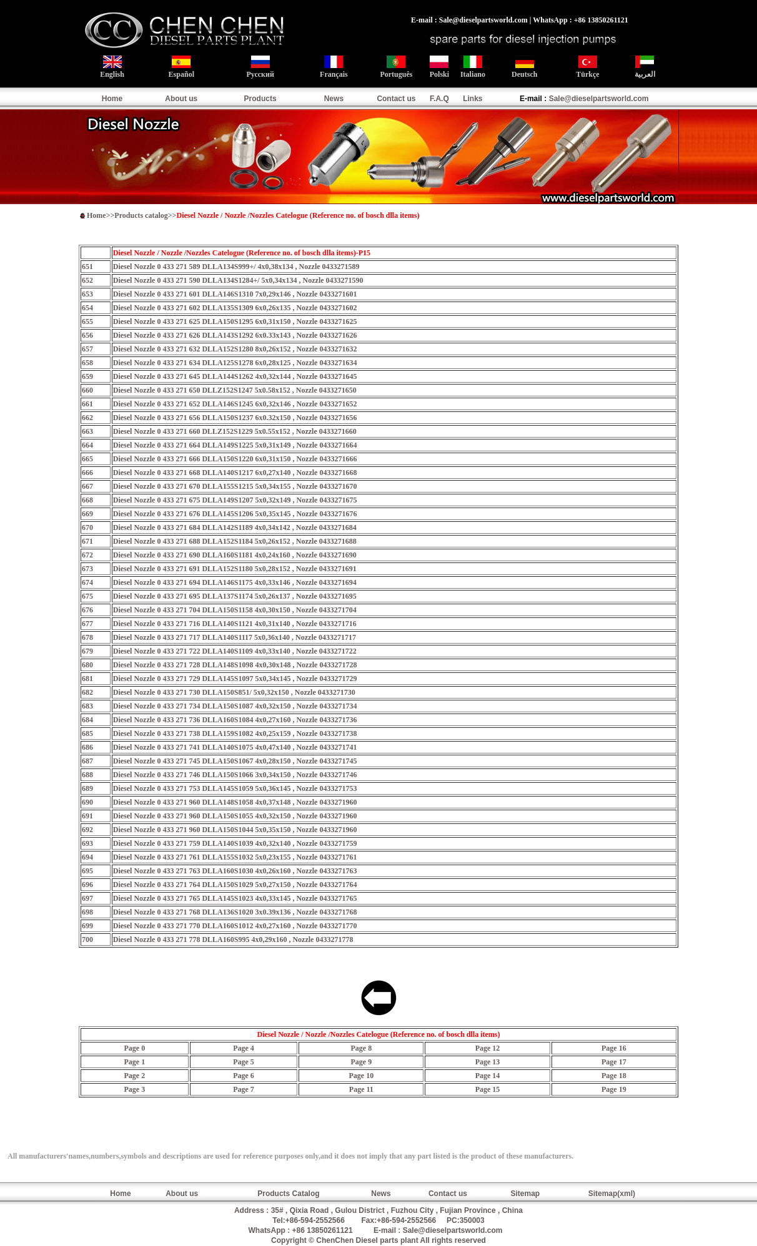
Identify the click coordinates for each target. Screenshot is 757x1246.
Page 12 (487, 1048)
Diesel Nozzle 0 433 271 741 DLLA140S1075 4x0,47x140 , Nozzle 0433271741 (235, 747)
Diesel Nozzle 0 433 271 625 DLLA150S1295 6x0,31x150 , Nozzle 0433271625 (235, 321)
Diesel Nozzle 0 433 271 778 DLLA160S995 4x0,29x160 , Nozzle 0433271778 (233, 939)
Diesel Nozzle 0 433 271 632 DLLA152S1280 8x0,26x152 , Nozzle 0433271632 (235, 349)
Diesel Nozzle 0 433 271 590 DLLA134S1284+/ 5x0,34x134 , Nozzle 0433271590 (238, 280)
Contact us (396, 98)
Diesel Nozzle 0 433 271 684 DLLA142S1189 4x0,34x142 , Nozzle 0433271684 (235, 527)
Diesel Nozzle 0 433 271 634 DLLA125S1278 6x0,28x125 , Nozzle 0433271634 (235, 362)
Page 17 (613, 1061)
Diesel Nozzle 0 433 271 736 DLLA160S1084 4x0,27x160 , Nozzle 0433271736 (235, 719)
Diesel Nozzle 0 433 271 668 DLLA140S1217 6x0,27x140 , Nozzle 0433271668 (235, 472)
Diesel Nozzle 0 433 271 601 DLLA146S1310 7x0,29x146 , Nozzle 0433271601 (235, 294)
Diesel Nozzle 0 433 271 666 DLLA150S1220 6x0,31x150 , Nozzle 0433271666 (235, 458)
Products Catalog (288, 1193)
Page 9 (361, 1061)
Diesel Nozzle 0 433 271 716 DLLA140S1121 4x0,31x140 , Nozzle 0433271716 (235, 623)
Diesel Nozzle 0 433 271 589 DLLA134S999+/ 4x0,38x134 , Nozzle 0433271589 (236, 266)
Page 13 (487, 1061)
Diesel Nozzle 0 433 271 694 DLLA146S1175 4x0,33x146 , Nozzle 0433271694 (235, 582)
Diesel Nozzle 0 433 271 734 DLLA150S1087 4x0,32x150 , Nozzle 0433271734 (235, 706)
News (334, 98)
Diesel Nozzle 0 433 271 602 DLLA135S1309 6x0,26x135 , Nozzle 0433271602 (235, 307)
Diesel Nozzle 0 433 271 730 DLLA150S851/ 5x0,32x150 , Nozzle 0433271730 (234, 692)
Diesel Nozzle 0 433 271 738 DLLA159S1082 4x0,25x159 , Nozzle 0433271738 (235, 733)
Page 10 (361, 1075)
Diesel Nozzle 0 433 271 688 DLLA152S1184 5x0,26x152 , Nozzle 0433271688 (235, 541)
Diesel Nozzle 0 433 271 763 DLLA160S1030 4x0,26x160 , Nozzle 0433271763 (235, 870)
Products (260, 98)
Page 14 (487, 1075)
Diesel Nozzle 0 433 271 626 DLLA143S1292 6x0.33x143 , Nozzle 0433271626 (235, 335)
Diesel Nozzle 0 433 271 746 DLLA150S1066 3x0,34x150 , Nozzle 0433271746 (235, 774)
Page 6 (243, 1075)
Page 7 (243, 1089)
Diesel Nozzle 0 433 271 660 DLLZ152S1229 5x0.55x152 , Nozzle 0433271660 (235, 431)
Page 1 (134, 1061)
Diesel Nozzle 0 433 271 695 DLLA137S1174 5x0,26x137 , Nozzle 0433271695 (235, 596)
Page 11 (361, 1089)
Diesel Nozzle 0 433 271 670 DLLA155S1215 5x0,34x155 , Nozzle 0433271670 (235, 486)
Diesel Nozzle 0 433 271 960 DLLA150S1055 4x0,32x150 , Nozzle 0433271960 (235, 816)
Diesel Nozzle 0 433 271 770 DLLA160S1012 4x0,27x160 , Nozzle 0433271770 (235, 925)
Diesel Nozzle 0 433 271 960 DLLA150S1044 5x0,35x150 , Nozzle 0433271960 (235, 829)
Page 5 (243, 1061)
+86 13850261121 (322, 1230)
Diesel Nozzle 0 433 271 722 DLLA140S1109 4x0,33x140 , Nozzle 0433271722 (235, 651)
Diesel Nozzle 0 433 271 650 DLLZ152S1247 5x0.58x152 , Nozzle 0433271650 (235, 390)
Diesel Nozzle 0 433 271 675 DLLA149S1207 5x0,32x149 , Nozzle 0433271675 (235, 500)
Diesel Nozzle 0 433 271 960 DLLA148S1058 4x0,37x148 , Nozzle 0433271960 (235, 802)
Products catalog (140, 215)
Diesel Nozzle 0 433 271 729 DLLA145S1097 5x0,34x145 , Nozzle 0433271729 (235, 678)
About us (181, 98)
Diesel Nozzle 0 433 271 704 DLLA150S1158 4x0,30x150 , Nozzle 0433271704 (235, 610)
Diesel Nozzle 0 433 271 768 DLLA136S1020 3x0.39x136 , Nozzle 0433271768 (235, 912)
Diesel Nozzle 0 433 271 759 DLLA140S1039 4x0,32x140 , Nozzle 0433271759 (235, 843)
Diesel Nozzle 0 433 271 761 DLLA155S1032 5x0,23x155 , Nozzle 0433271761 (235, 857)
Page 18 (613, 1075)
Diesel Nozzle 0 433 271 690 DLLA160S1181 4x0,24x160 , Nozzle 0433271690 (235, 555)
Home (112, 98)
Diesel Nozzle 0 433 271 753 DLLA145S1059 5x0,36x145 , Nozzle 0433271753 (235, 788)
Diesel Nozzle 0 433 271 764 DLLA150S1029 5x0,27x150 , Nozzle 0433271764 (235, 884)
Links (472, 98)
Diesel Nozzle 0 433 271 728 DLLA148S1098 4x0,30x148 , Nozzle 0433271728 (235, 664)
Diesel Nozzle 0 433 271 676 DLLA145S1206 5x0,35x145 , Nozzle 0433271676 (235, 513)
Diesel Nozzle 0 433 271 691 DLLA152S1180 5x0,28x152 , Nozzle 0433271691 (235, 568)
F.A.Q (439, 98)
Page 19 (613, 1089)
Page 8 (361, 1048)
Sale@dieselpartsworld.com (599, 98)
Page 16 (613, 1048)
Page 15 (487, 1089)
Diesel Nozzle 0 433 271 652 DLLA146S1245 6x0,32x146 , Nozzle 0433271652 (235, 404)
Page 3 (134, 1089)
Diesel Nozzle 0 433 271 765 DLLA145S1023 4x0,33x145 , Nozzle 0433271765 (235, 898)
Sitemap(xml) (611, 1193)
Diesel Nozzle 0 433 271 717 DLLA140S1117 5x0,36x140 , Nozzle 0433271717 (234, 637)
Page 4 (243, 1048)
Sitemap (525, 1193)
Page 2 (134, 1075)
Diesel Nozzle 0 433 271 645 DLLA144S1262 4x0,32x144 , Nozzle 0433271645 (235, 376)
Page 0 (134, 1048)
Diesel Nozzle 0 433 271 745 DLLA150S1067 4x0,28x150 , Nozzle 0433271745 (235, 761)
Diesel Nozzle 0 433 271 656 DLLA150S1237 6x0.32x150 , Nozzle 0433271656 (235, 417)
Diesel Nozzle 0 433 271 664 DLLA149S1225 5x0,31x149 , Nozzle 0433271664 (235, 445)
